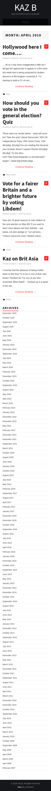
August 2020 (8, 457)
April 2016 (7, 547)
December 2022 (9, 417)
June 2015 (7, 574)
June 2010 (7, 723)
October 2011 (8, 673)
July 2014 (7, 610)
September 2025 (10, 322)
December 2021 (9, 435)
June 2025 (7, 336)
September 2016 (10, 529)
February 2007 (9, 768)
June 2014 (7, 615)
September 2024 (10, 354)
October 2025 (8, 318)
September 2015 (10, 570)
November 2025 (9, 313)
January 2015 (8, 583)
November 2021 (9, 439)
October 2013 (8, 633)
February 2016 (9, 552)
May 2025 (7, 340)
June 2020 (7, 462)
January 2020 (8, 466)
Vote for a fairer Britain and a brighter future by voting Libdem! (20, 196)
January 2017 (8, 511)
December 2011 (9, 669)
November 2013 (9, 628)
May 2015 (7, 579)
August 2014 (8, 606)
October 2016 (8, 525)
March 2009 (8, 759)
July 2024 (7, 358)
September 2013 (10, 637)
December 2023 (9, 376)
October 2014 (8, 597)
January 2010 (8, 736)
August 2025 (8, 327)
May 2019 (7, 484)
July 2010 (7, 718)
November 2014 (9, 592)
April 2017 (7, 502)
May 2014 (7, 619)
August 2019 (8, 475)
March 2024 (8, 367)
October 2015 (8, 565)
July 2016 (7, 538)
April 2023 (7, 399)
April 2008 (7, 763)
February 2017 (9, 507)
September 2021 (10, 444)
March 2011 (8, 696)
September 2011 (10, 678)
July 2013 (7, 646)
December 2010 (9, 700)
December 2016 (9, 516)
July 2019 (7, 480)
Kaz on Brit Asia (20, 258)
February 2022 (9, 430)
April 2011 (7, 691)
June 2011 (7, 687)
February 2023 (9, 408)
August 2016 (8, 534)
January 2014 (8, 624)
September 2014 (10, 601)
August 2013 (8, 642)
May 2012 (7, 660)
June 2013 (7, 651)
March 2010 (8, 732)
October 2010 (8, 709)
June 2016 (7, 543)
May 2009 (7, 750)
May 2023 (7, 394)
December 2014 (9, 588)
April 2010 (7, 727)
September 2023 (10, 385)
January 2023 (8, 412)
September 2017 (10, 493)
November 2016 (9, 520)
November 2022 (9, 421)
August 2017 (8, 498)
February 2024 (9, 372)
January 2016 (8, 556)
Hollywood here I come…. (22, 50)
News (13, 175)
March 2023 (8, 403)
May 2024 (7, 363)
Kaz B (25, 7)
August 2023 (8, 390)
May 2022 (7, 426)
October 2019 (8, 471)
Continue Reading (25, 86)
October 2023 (8, 381)
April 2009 (7, 754)
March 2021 (8, 448)
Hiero (20, 787)
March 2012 (8, 664)
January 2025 (8, 345)
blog (8, 94)
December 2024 (9, 349)
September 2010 (10, 714)
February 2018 (9, 489)
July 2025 (7, 331)
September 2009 (10, 745)
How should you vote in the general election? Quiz (22, 112)
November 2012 (9, 655)
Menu (25, 22)
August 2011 (8, 682)
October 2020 (8, 453)
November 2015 (9, 561)
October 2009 (8, 741)
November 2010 (9, 705)
